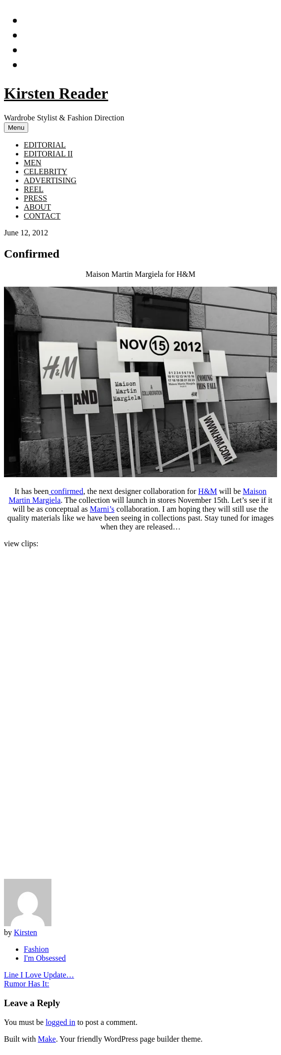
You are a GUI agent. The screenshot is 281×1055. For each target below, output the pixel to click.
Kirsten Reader (56, 93)
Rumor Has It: (26, 984)
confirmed (65, 491)
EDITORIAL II (48, 154)
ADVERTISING (50, 180)
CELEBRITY (45, 171)
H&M (207, 491)
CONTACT (42, 216)
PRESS (35, 198)
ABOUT (37, 207)
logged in (60, 1022)
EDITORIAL (45, 145)
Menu (16, 127)
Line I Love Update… (39, 975)
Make (46, 1039)
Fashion (36, 949)
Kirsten (25, 932)
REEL (34, 189)
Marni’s (102, 509)
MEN (33, 162)
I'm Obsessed (45, 958)
